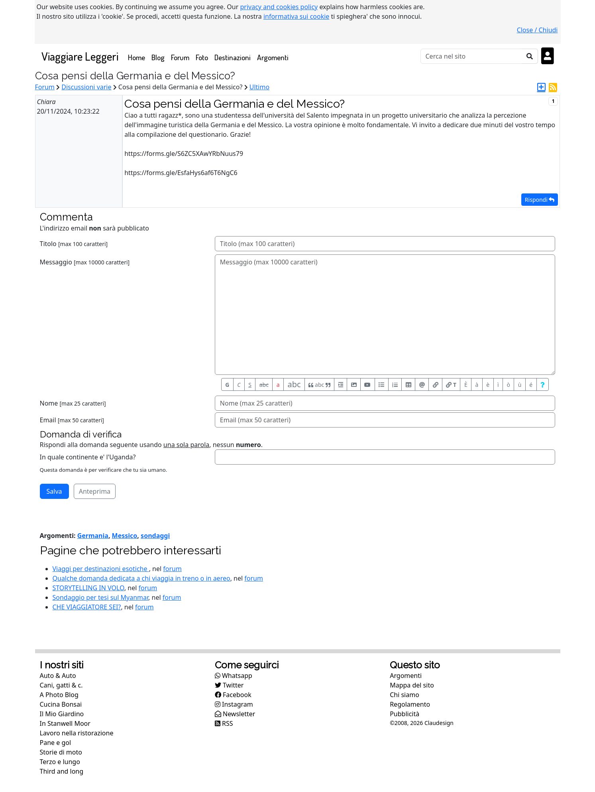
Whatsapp (233, 675)
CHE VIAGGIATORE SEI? (87, 607)
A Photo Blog (59, 694)
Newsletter (235, 713)
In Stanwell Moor (65, 723)
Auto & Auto (58, 675)
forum (172, 568)
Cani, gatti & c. (61, 685)
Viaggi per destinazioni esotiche (101, 568)
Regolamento (410, 704)
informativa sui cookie (296, 16)
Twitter (229, 685)
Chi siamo (404, 694)
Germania (92, 535)
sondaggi (155, 535)
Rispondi (540, 199)
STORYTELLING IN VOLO (88, 587)
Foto (202, 57)
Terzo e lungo (60, 761)
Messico (124, 535)
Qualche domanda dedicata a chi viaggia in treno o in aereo (141, 578)
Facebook (233, 694)
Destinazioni (232, 57)
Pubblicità (404, 713)
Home (138, 56)
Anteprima (94, 491)
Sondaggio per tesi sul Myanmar (101, 597)
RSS (224, 723)
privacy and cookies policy (279, 6)
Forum (180, 57)
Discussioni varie (86, 87)
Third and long (62, 771)
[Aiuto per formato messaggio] (542, 384)
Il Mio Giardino (62, 713)
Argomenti (273, 57)
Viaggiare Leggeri (79, 56)
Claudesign (439, 723)
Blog (158, 57)
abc (264, 384)
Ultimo (259, 87)
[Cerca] (471, 56)
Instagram (234, 704)
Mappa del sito (412, 685)
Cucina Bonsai (61, 704)
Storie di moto (61, 752)
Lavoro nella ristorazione (77, 733)
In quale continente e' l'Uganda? (88, 457)
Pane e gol (55, 742)
